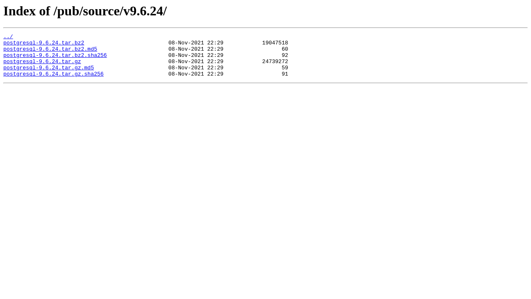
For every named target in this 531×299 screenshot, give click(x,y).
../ (8, 37)
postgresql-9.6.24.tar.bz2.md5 (50, 52)
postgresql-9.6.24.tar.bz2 (43, 45)
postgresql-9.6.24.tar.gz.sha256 (53, 82)
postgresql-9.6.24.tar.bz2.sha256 (55, 60)
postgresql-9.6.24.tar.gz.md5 (48, 74)
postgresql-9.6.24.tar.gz (42, 67)
